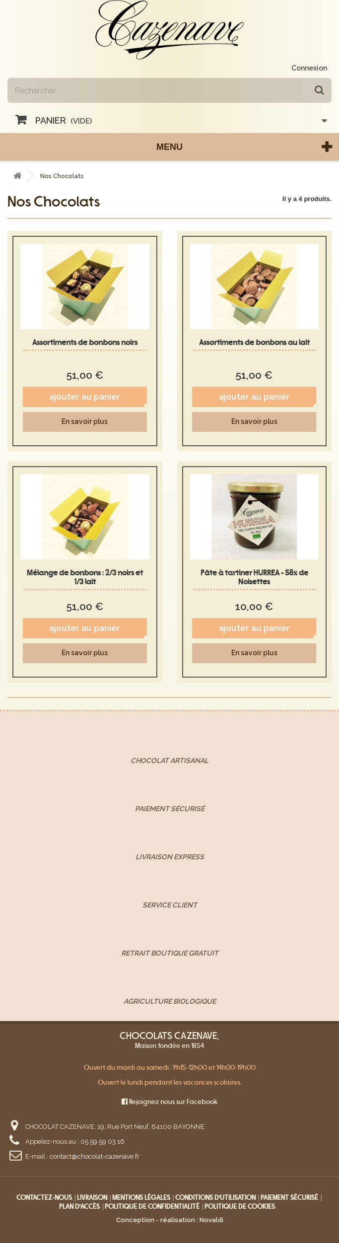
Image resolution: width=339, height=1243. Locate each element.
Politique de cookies (239, 1206)
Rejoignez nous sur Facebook (170, 1102)
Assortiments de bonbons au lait (254, 342)
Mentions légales (141, 1197)
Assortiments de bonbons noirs (84, 342)
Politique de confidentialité (152, 1206)
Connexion (309, 68)
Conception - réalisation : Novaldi (169, 1220)
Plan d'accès (79, 1206)
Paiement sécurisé (289, 1197)
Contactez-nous (44, 1197)
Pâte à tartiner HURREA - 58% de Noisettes (254, 577)
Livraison (92, 1197)
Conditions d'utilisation (215, 1197)
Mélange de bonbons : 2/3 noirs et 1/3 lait (85, 577)
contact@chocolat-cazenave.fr (94, 1156)
